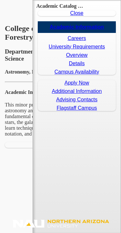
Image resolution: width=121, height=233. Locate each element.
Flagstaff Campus (76, 108)
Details (77, 63)
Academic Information (77, 27)
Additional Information (77, 91)
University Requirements (77, 46)
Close (77, 13)
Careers (77, 38)
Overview (77, 55)
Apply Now (77, 83)
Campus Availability (77, 72)
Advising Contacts (76, 99)
